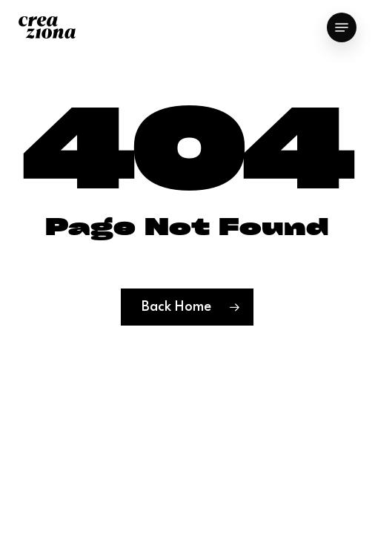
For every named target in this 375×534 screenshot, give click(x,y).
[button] (341, 27)
